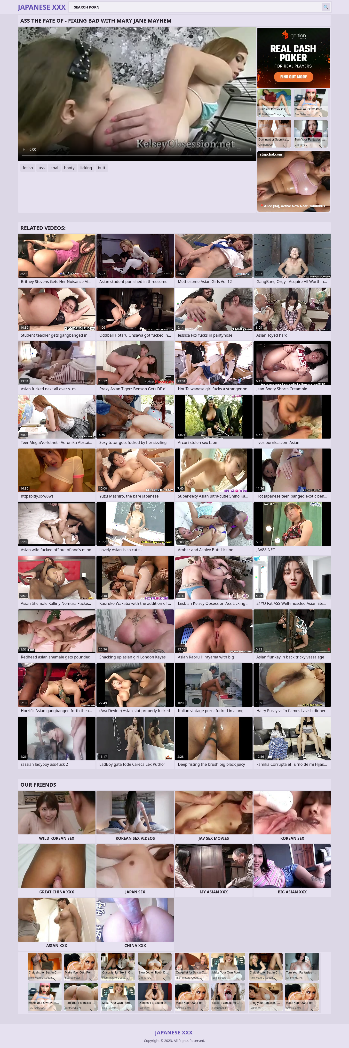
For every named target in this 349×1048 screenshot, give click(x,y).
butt (101, 167)
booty (69, 167)
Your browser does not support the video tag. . (137, 94)
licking (86, 167)
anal (54, 167)
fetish (28, 167)
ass (42, 167)
